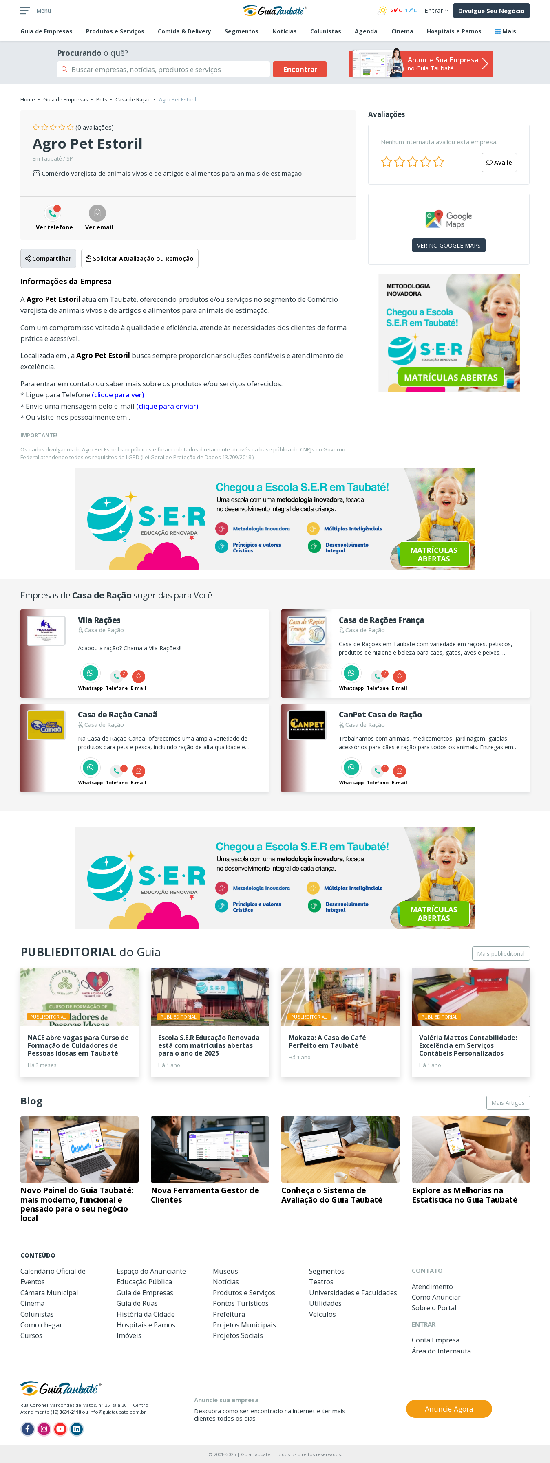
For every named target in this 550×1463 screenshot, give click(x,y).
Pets (101, 99)
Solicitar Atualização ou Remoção (140, 258)
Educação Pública (144, 1281)
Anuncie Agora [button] (449, 1409)
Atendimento (432, 1286)
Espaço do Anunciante (151, 1271)
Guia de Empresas (65, 99)
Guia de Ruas (137, 1303)
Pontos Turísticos (241, 1303)
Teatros (321, 1281)
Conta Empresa (435, 1339)
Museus (225, 1271)
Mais (505, 31)
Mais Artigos (508, 1103)
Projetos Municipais (244, 1324)
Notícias (284, 31)
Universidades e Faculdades (353, 1292)
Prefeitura (229, 1314)
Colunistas (325, 31)
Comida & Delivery (184, 31)
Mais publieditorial (501, 953)
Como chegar (41, 1324)
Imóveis (129, 1335)
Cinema (402, 31)
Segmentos (241, 31)
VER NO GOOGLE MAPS (449, 245)
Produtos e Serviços (115, 31)
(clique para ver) (118, 394)
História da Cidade (146, 1314)
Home (27, 99)
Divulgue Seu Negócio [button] (491, 11)
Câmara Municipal (49, 1292)
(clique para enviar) (167, 406)
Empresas (46, 31)
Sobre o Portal (434, 1307)
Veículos (322, 1314)
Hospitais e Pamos (454, 31)
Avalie (499, 162)
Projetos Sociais (238, 1335)
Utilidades (325, 1303)
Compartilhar (48, 258)
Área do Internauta (441, 1350)
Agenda (366, 31)
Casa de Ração (133, 99)
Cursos (31, 1335)
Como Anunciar (436, 1297)
